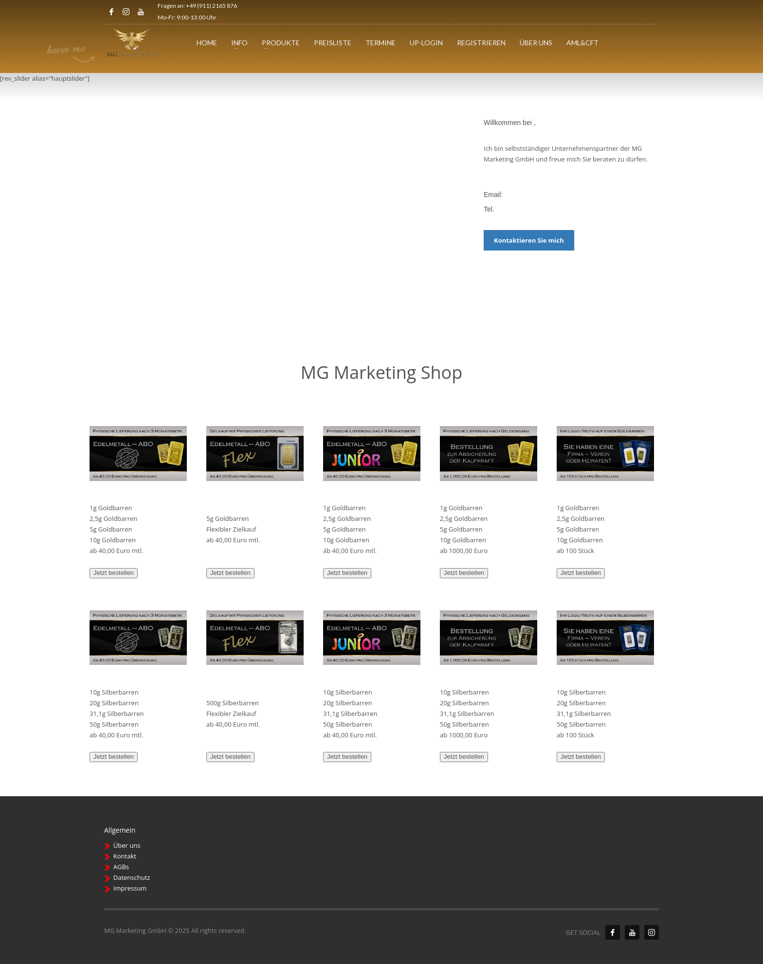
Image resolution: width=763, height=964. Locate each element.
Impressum (130, 888)
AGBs (121, 866)
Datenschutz (131, 877)
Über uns (127, 845)
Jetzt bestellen (113, 572)
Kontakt (124, 856)
